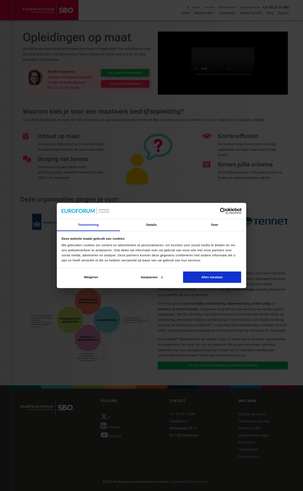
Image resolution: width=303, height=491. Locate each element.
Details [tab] (151, 224)
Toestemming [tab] (88, 224)
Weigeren (91, 277)
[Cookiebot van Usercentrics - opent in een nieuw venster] (223, 211)
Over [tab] (214, 224)
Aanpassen (152, 277)
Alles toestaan (212, 277)
